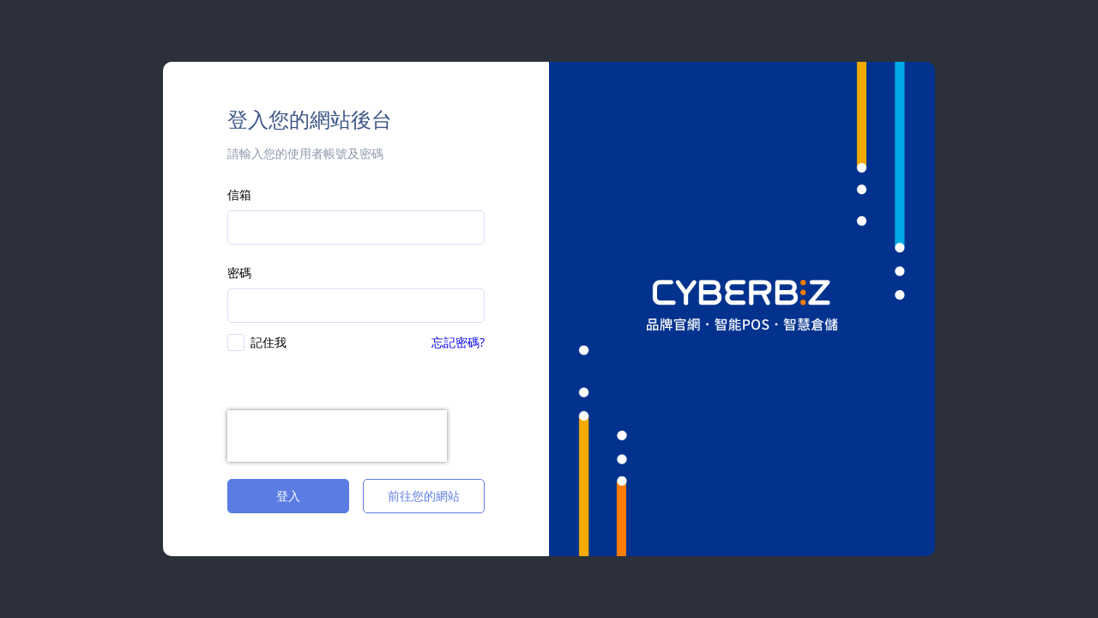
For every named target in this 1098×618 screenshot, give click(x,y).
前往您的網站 (424, 496)
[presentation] (337, 436)
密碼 (239, 272)
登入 (288, 496)
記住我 (268, 342)
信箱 (239, 194)
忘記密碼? (458, 342)
